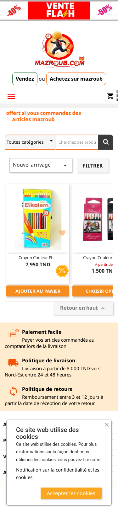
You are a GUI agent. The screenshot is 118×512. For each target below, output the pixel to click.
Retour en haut (83, 308)
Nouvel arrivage (41, 165)
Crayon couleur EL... (38, 257)
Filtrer (93, 165)
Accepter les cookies (71, 493)
